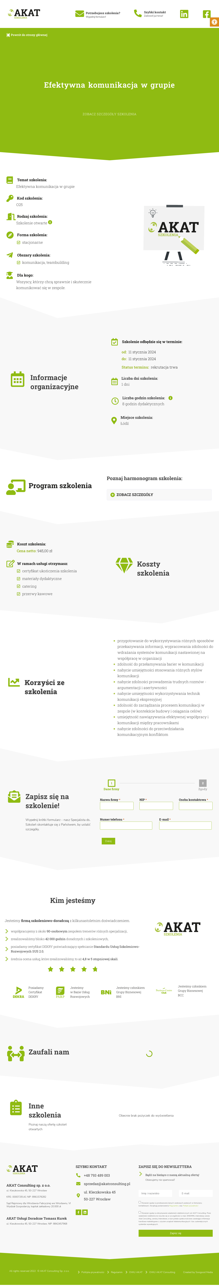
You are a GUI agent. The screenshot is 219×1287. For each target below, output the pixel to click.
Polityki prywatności (190, 1208)
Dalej (108, 841)
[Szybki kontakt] (138, 13)
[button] (159, 494)
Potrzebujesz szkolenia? (103, 13)
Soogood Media (204, 1274)
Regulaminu (174, 1208)
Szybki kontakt (155, 12)
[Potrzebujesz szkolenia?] (79, 13)
